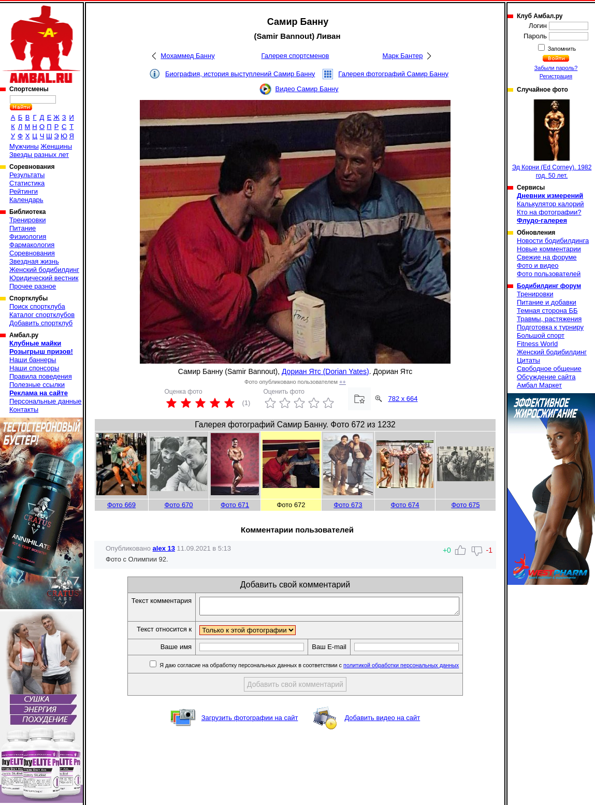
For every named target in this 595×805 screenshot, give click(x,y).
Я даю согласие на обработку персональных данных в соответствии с (323, 668)
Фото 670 (178, 505)
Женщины (56, 146)
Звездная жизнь (34, 261)
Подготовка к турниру (550, 327)
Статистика (27, 183)
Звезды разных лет (39, 155)
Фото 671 (235, 505)
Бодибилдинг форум (549, 286)
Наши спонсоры (34, 368)
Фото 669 (121, 505)
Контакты (23, 409)
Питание (22, 228)
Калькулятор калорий (550, 204)
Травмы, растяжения (549, 319)
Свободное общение (549, 368)
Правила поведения (40, 376)
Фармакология (31, 245)
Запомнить (561, 49)
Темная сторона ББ (547, 310)
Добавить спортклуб (40, 323)
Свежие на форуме (547, 257)
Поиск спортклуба (37, 306)
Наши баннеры (32, 360)
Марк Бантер (403, 56)
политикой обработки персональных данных (416, 668)
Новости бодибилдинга (553, 241)
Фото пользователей (549, 274)
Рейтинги (23, 191)
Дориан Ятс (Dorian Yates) (325, 371)
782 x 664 (402, 399)
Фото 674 (404, 505)
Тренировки (27, 220)
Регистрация (556, 76)
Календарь (26, 200)
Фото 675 (465, 505)
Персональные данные (45, 401)
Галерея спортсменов (295, 56)
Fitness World (537, 344)
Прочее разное (32, 286)
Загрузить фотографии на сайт (249, 721)
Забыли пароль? (556, 68)
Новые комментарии (549, 249)
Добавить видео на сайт (382, 721)
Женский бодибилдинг (44, 270)
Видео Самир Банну (306, 89)
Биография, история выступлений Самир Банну (240, 74)
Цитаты (528, 360)
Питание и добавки (546, 302)
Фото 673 (347, 505)
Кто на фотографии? (549, 212)
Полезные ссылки (37, 385)
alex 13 (164, 548)
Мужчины (24, 146)
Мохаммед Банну (187, 56)
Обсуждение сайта (546, 377)
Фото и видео (538, 265)
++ (342, 382)
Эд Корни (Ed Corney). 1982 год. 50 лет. (552, 139)
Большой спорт (540, 335)
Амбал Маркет (539, 385)
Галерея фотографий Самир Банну (393, 74)
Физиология (27, 236)
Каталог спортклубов (42, 315)
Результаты (27, 175)
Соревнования (32, 253)
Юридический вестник (43, 278)
